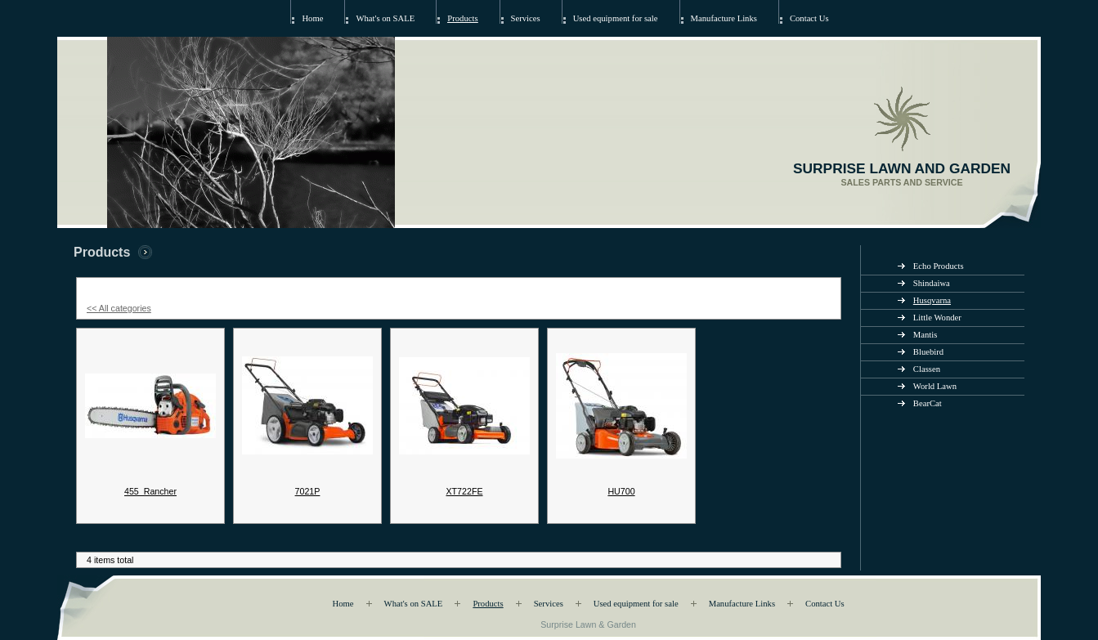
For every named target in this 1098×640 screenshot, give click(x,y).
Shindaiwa (931, 283)
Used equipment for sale (615, 18)
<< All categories (119, 308)
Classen (926, 369)
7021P (307, 491)
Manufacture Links (724, 18)
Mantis (925, 334)
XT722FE (464, 491)
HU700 (620, 491)
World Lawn (935, 386)
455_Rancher (150, 491)
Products (462, 18)
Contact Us (809, 18)
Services (525, 18)
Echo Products (938, 266)
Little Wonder (937, 317)
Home (312, 18)
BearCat (927, 403)
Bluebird (928, 351)
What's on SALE (385, 18)
